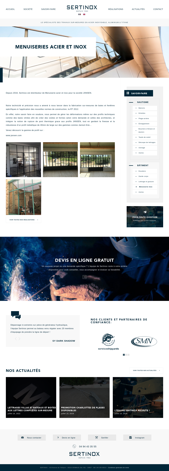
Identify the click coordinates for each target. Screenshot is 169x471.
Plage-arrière (144, 118)
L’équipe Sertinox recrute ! (132, 410)
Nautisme (143, 102)
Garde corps (143, 176)
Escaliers (142, 171)
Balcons (142, 108)
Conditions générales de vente (118, 467)
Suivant (19, 338)
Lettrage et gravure (146, 181)
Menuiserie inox (145, 187)
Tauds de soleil (144, 137)
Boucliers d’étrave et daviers (146, 130)
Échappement (144, 124)
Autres (141, 153)
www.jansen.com (14, 135)
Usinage (142, 148)
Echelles (142, 113)
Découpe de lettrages (147, 142)
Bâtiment (142, 165)
